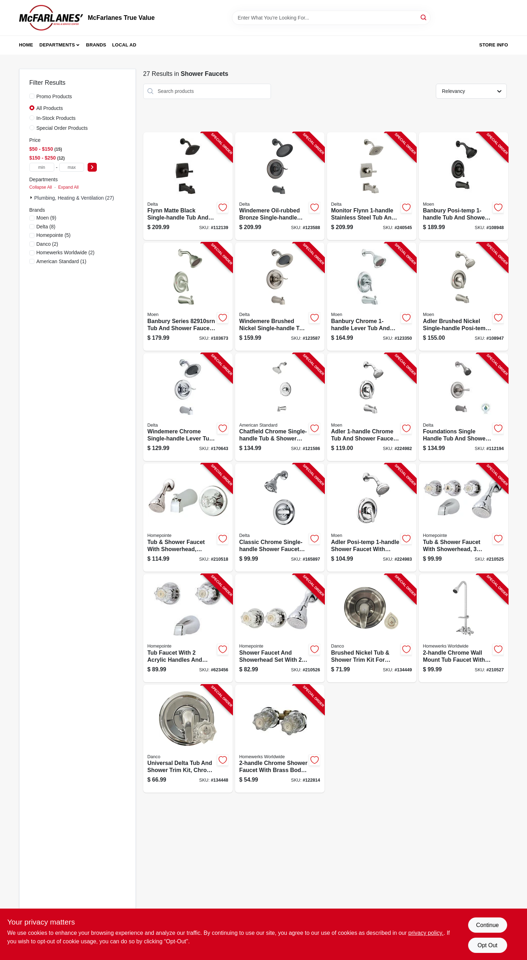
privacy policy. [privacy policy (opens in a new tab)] (425, 933)
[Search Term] (331, 18)
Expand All (68, 187)
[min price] (41, 167)
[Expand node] (31, 197)
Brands (96, 45)
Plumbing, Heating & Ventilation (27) (74, 198)
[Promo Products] (31, 96)
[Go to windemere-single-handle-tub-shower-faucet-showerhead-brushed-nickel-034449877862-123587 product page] (279, 297)
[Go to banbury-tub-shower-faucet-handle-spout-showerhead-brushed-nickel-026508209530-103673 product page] (188, 297)
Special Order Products (62, 128)
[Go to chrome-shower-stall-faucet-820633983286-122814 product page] (279, 739)
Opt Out (487, 945)
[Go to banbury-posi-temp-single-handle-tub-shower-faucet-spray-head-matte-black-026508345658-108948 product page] (463, 186)
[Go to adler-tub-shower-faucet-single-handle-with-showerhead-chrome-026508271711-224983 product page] (371, 518)
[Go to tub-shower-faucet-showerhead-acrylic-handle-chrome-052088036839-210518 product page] (188, 518)
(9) (46, 218)
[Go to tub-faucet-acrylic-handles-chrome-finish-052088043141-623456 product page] (188, 628)
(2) (48, 244)
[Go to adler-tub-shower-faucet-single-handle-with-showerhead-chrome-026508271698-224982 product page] (371, 407)
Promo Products (54, 96)
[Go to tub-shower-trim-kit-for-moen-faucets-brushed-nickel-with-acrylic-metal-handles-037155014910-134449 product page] (371, 628)
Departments (57, 45)
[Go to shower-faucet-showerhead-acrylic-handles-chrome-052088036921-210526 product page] (279, 628)
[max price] (71, 167)
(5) (54, 235)
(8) (46, 226)
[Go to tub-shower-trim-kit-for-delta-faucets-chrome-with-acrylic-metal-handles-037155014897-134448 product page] (188, 739)
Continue (487, 925)
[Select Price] (92, 167)
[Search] (424, 17)
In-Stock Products (56, 118)
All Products (50, 108)
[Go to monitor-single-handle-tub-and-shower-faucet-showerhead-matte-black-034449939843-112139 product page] (188, 186)
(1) (62, 261)
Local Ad (124, 45)
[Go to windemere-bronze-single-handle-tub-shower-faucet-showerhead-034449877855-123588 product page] (279, 186)
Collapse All (40, 187)
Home (26, 45)
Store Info (493, 45)
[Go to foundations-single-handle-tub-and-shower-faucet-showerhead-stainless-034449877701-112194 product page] (463, 407)
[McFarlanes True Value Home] (51, 17)
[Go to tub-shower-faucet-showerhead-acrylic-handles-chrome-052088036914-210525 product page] (463, 518)
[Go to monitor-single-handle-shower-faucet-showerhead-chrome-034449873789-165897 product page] (279, 518)
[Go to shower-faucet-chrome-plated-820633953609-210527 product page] (463, 628)
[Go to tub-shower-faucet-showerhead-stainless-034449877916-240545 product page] (371, 186)
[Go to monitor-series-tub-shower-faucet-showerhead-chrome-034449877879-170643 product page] (188, 407)
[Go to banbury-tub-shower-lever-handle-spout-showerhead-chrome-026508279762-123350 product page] (371, 297)
